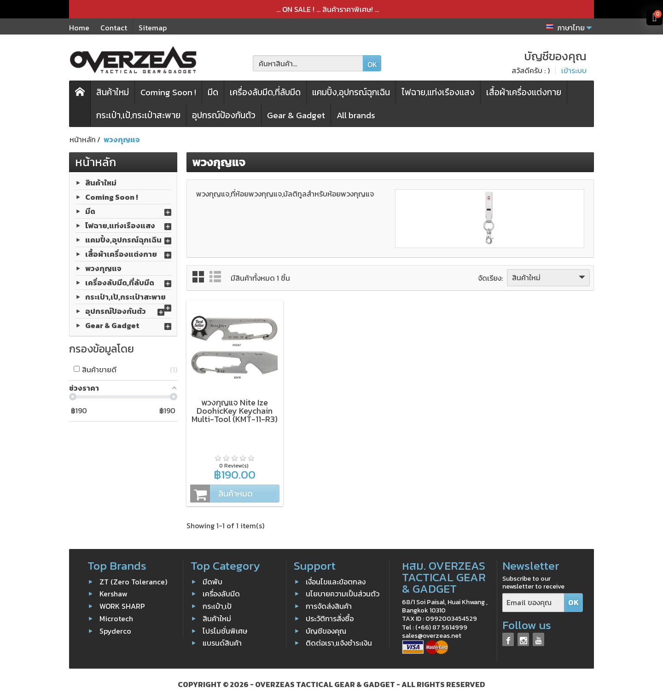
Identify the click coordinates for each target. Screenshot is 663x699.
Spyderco (115, 629)
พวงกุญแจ (103, 267)
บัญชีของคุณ (326, 629)
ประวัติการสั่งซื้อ (330, 616)
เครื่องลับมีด (221, 592)
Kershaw (113, 592)
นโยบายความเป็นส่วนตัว (342, 592)
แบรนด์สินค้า (222, 641)
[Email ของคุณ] (533, 601)
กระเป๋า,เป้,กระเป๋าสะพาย (138, 115)
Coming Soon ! (168, 92)
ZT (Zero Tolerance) (133, 579)
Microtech (116, 616)
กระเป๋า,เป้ (217, 604)
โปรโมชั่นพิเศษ (225, 629)
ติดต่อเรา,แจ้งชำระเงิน (339, 641)
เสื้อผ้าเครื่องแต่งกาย (523, 92)
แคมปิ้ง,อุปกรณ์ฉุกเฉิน (351, 92)
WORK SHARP (122, 604)
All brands (356, 115)
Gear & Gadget (296, 115)
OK (372, 64)
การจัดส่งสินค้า (329, 604)
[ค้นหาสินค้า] (308, 63)
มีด (213, 92)
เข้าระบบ (574, 70)
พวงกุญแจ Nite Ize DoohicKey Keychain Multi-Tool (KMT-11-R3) (234, 409)
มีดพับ (212, 579)
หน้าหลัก (95, 162)
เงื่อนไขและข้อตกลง (336, 579)
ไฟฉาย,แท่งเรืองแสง (438, 92)
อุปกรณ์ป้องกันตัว (224, 115)
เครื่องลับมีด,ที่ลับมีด (265, 92)
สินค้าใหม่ (112, 92)
